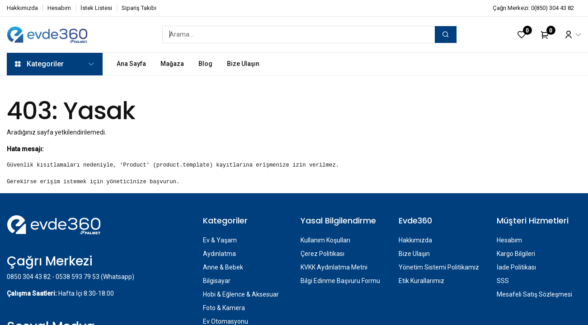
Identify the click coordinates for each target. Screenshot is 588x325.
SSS (503, 280)
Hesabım (59, 8)
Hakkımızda (22, 8)
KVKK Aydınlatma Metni (334, 267)
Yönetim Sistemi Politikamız (439, 267)
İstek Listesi (96, 8)
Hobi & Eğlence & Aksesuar (241, 294)
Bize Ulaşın (414, 253)
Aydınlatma (219, 253)
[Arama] (445, 34)
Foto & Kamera (224, 307)
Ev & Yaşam (220, 240)
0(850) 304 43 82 (552, 8)
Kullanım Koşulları (325, 240)
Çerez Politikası (322, 253)
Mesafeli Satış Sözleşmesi (534, 294)
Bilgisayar (216, 280)
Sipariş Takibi (139, 8)
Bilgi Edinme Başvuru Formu (340, 280)
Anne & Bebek (223, 267)
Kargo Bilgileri (516, 253)
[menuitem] (131, 64)
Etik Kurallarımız (421, 280)
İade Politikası (516, 267)
